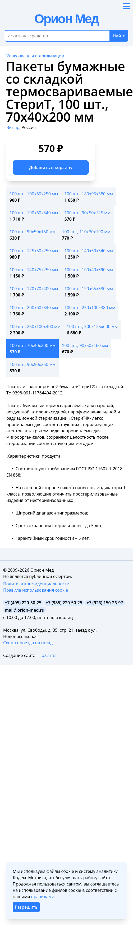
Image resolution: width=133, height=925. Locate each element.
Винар (12, 127)
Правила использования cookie (35, 590)
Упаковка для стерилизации (35, 56)
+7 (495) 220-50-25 (23, 603)
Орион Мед (66, 19)
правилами (42, 896)
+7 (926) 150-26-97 (104, 603)
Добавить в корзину (50, 167)
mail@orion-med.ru (24, 610)
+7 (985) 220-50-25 (64, 603)
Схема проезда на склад (28, 643)
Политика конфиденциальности (36, 584)
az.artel (49, 655)
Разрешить (26, 907)
